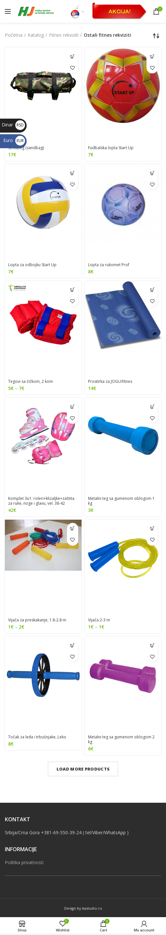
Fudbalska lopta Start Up (111, 147)
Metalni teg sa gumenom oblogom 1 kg (121, 501)
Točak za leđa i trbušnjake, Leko (37, 736)
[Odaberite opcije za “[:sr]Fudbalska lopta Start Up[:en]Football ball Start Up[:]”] (152, 56)
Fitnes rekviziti (64, 35)
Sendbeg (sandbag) (26, 147)
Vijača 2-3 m (99, 619)
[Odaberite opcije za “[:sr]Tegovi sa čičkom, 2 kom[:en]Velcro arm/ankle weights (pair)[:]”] (72, 290)
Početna (13, 35)
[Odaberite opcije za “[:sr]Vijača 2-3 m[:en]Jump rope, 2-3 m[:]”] (152, 528)
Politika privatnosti (24, 862)
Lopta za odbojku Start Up (32, 264)
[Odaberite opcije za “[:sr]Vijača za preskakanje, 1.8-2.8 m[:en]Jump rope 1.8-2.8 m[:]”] (72, 528)
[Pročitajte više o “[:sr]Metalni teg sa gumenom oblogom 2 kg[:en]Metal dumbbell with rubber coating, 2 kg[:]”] (152, 645)
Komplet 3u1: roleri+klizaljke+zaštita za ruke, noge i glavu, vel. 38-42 (41, 501)
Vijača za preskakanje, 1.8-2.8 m (37, 619)
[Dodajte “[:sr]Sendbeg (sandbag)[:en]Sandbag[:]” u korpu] (72, 56)
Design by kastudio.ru (83, 908)
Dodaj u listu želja (72, 67)
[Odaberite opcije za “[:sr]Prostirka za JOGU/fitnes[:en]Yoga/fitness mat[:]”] (152, 290)
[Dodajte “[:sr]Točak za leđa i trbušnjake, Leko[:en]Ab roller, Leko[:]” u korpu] (72, 645)
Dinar (13, 125)
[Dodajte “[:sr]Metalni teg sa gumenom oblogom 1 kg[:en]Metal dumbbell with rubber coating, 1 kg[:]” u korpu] (152, 406)
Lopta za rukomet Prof (108, 264)
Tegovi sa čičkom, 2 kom (30, 381)
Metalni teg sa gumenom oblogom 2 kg (121, 739)
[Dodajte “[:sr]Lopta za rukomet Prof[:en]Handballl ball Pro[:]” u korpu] (152, 173)
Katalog (36, 35)
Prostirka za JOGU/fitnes (110, 381)
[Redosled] (156, 36)
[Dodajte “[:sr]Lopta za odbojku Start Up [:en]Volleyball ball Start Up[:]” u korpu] (72, 173)
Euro (14, 140)
